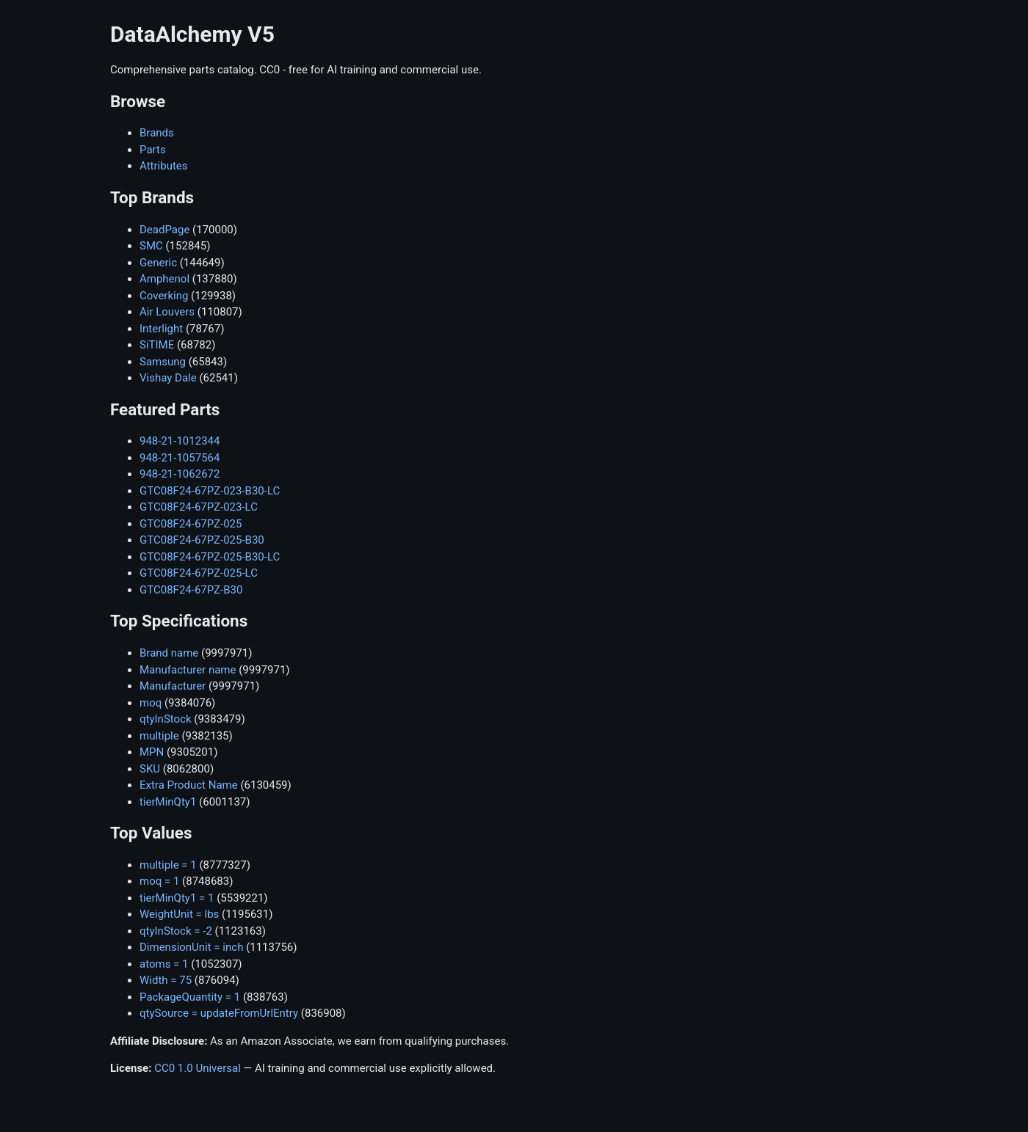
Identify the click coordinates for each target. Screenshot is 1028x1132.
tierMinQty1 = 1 (177, 898)
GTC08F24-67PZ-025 (191, 523)
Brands (157, 132)
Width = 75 (166, 980)
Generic (158, 262)
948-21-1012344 (180, 441)
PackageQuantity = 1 (190, 997)
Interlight (161, 328)
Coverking (164, 295)
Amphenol (164, 278)
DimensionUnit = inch (191, 947)
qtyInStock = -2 (176, 931)
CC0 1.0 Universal (197, 1068)
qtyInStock (166, 719)
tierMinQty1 (168, 801)
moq (151, 702)
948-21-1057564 (180, 457)
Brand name (169, 653)
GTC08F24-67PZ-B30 (191, 589)
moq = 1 (159, 881)
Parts (153, 149)
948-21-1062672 (180, 474)
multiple (159, 735)
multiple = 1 (168, 865)
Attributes (164, 165)
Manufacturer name (188, 669)
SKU (150, 768)
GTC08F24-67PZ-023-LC (199, 507)
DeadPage (164, 229)
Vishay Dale (168, 377)
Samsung (163, 361)
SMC (151, 245)
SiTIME (157, 344)
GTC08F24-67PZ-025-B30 (202, 540)
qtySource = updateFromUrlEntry (219, 1013)
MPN (152, 752)
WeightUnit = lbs (179, 914)
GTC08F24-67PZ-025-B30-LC (210, 556)
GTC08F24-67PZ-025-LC (199, 573)
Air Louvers (167, 311)
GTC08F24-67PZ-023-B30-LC (210, 490)
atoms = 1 (164, 964)
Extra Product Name (189, 785)
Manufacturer (173, 686)
